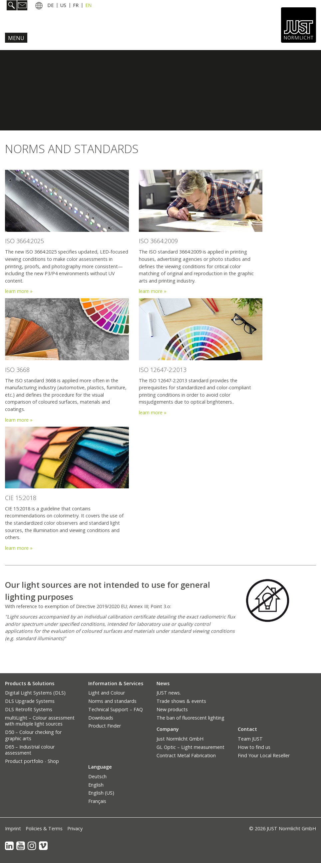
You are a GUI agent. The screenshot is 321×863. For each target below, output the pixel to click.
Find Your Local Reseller (264, 755)
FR (76, 5)
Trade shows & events (181, 701)
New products (172, 709)
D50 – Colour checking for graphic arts (33, 735)
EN (88, 5)
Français (97, 801)
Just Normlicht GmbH (180, 739)
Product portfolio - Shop (32, 761)
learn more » (152, 291)
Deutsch (97, 776)
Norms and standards (112, 701)
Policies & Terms (44, 828)
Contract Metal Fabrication (186, 755)
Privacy (75, 828)
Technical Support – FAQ (115, 709)
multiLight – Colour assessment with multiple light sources (40, 721)
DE (50, 5)
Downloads (100, 718)
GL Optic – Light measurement (190, 747)
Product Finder (104, 726)
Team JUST (250, 739)
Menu (16, 38)
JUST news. (169, 693)
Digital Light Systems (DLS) (35, 693)
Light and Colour (106, 693)
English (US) (101, 793)
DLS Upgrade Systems (30, 701)
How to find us (254, 747)
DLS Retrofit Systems (28, 709)
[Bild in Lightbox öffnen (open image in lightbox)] (267, 600)
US (63, 5)
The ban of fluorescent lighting (190, 718)
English (96, 785)
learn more (17, 291)
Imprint (13, 828)
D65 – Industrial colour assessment (30, 750)
